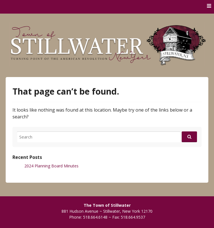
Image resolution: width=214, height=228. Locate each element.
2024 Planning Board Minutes (51, 166)
